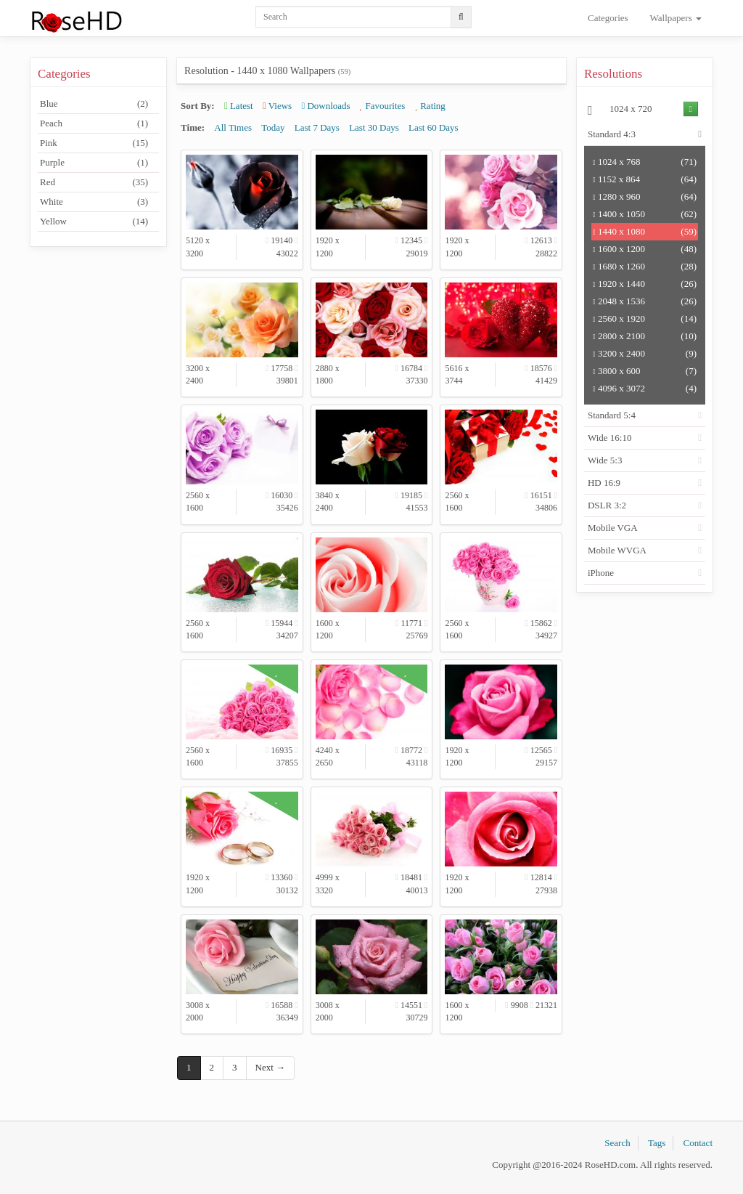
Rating (430, 105)
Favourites (382, 105)
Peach (94, 123)
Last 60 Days (434, 127)
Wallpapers (676, 17)
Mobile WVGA (617, 550)
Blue (94, 104)
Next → (270, 1067)
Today (272, 127)
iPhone (601, 572)
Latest (238, 105)
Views (277, 105)
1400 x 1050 (645, 214)
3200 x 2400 (645, 353)
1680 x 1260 (645, 266)
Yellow (94, 221)
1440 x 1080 (645, 231)
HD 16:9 (604, 482)
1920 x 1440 (645, 284)
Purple (94, 162)
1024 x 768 (645, 162)
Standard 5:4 (612, 415)
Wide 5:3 (605, 460)
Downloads (325, 105)
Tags (656, 1142)
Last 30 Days (374, 127)
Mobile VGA (613, 527)
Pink (94, 143)
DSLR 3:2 (607, 505)
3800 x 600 (645, 371)
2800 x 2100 (645, 336)
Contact (698, 1142)
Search (617, 1142)
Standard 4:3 (612, 134)
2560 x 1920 (645, 319)
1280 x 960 (645, 197)
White (94, 202)
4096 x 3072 (645, 388)
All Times (233, 127)
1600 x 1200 (645, 249)
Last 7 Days (317, 127)
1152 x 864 (645, 179)
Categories (608, 17)
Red (94, 182)
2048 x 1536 (645, 301)
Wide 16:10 (610, 437)
